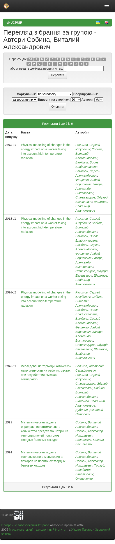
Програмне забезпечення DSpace (25, 525)
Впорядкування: (85, 94)
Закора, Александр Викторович (89, 189)
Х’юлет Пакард (81, 529)
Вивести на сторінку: (54, 99)
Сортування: (26, 94)
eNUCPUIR (14, 22)
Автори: (87, 99)
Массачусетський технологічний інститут (38, 529)
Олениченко (84, 478)
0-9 (30, 59)
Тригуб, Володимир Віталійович (90, 470)
